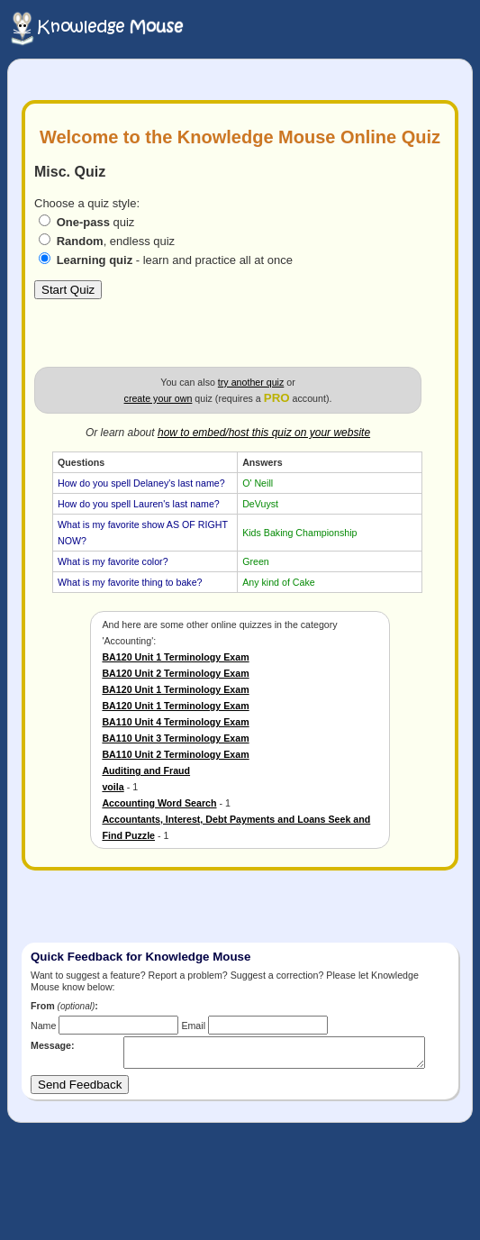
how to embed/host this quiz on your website (264, 432)
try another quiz (251, 382)
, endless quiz (116, 241)
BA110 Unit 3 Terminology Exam (175, 738)
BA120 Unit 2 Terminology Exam (175, 673)
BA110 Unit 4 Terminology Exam (175, 721)
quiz (96, 222)
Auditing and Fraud (146, 770)
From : (64, 1005)
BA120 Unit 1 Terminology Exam (175, 657)
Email (193, 1025)
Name (43, 1025)
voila (112, 786)
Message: (53, 1045)
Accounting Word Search (159, 803)
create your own (158, 398)
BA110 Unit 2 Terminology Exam (175, 754)
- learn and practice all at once (175, 260)
